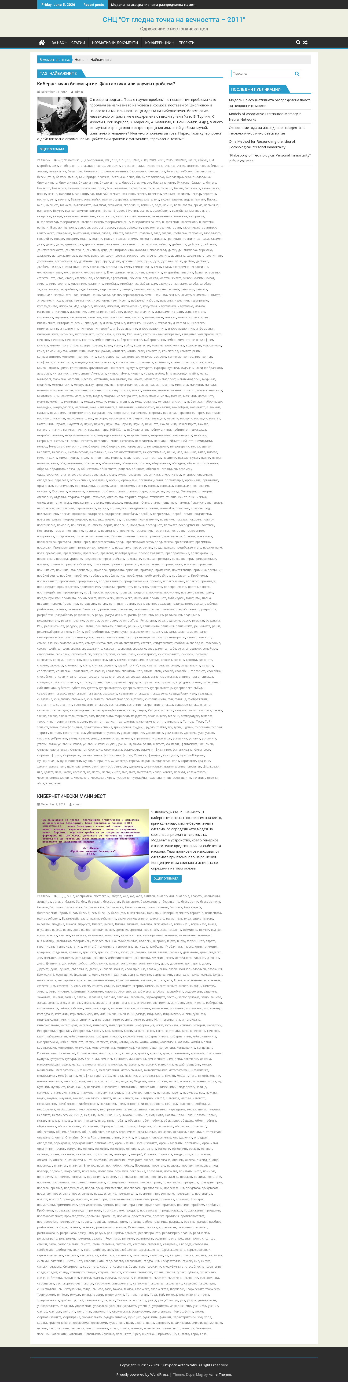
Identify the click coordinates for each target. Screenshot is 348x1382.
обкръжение (161, 463)
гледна (167, 233)
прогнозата (67, 581)
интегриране (191, 1020)
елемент (146, 980)
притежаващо (182, 570)
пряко (209, 592)
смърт (175, 665)
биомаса (176, 907)
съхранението (153, 705)
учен (113, 744)
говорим (72, 239)
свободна (181, 643)
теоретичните (65, 722)
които (118, 345)
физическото (141, 1311)
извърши (91, 1008)
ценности (120, 766)
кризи (64, 368)
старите (115, 1272)
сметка (152, 665)
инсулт (148, 323)
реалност (92, 620)
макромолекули (48, 1064)
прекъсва (106, 553)
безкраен (94, 902)
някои (216, 458)
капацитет (189, 334)
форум (127, 755)
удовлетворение (132, 733)
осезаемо (127, 486)
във (142, 211)
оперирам (204, 474)
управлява (100, 1306)
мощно (113, 402)
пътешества (88, 604)
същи (131, 710)
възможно (88, 216)
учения (213, 1306)
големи (109, 239)
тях (141, 1300)
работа (148, 1222)
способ (168, 671)
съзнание (78, 699)
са (165, 632)
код (75, 345)
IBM (211, 160)
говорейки (44, 239)
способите (197, 671)
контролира (192, 357)
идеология (101, 300)
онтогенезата (212, 1132)
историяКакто (85, 334)
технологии (125, 722)
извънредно (199, 300)
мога (78, 396)
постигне (126, 531)
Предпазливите (64, 547)
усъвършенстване (95, 744)
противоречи (72, 592)
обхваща (73, 469)
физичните (163, 750)
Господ (144, 239)
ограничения (146, 1132)
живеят (160, 986)
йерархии (214, 1025)
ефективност (138, 278)
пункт (190, 598)
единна (138, 267)
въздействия (161, 211)
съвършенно (65, 693)
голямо (132, 239)
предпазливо (86, 547)
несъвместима (78, 452)
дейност (164, 244)
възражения (170, 222)
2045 (169, 160)
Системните (74, 1261)
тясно (133, 1300)
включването (82, 205)
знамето (199, 295)
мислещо (113, 390)
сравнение (214, 1267)
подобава (130, 514)
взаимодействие (48, 918)
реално (78, 620)
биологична (201, 177)
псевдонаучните (48, 598)
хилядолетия (161, 761)
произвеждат (46, 587)
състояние (134, 705)
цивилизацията (175, 766)
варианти (81, 194)
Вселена (175, 930)
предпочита (105, 547)
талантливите (78, 716)
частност (79, 772)
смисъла (55, 1267)
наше (104, 430)
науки (88, 424)
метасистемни (109, 1070)
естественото (46, 278)
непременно (158, 1109)
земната (161, 295)
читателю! (144, 772)
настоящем (117, 418)
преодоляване (164, 1194)
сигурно (176, 1255)
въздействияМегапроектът (190, 211)
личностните (81, 373)
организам (129, 480)
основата (43, 491)
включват (99, 205)
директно (205, 250)
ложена (205, 1059)
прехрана (179, 559)
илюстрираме (120, 317)
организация (174, 480)
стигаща (207, 677)
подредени (161, 514)
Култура (131, 368)
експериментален (49, 272)
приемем (56, 564)
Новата (116, 458)
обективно (171, 1121)
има (140, 317)
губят (124, 952)
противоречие (69, 1222)
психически (106, 598)
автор (101, 166)
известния (182, 300)
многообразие (74, 1081)
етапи (69, 278)
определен (45, 480)
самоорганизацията (79, 637)
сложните (205, 660)
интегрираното (48, 1025)
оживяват (83, 474)
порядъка (137, 525)
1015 (122, 160)
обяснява (153, 469)
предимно (202, 542)
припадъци (84, 570)
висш (40, 205)
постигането (109, 531)
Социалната (80, 671)
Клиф (204, 340)
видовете (43, 924)
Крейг (209, 362)
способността (46, 677)
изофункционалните (138, 312)
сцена (41, 1278)
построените (195, 531)
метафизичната (90, 1076)
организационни (151, 480)
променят (141, 587)
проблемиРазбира (157, 576)
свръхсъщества (149, 1250)
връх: (148, 930)
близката (183, 183)
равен (131, 604)
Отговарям (188, 491)
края (199, 362)
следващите (133, 1261)
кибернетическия (108, 1036)
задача (42, 289)
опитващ (104, 1137)
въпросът (98, 227)
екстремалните (94, 272)
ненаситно (73, 446)
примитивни (46, 1205)
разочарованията (162, 609)
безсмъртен (138, 171)
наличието (197, 407)
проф (88, 592)
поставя (59, 531)
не (123, 430)
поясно (145, 1182)
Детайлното (183, 958)
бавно (69, 902)
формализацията (49, 1317)
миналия (211, 385)
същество (44, 710)
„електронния (93, 160)
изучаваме (77, 1014)
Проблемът (199, 576)
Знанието (213, 295)
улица (152, 1300)
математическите (94, 1064)
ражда (198, 604)
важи (216, 188)
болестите (59, 188)
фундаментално (115, 1317)
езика (167, 267)
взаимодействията (103, 918)
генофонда (124, 947)
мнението (178, 390)
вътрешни (134, 227)
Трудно (149, 727)
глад (157, 233)
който (128, 345)
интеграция (103, 1020)
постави (144, 1177)
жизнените (95, 284)
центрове (135, 766)
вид (156, 199)
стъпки (196, 682)
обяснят (98, 1132)
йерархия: (64, 1031)
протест (158, 1216)
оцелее (148, 1160)
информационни (125, 329)
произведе (208, 581)
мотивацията (73, 402)
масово (86, 379)
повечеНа (167, 508)
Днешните (53, 963)
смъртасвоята (190, 665)
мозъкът (185, 1081)
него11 (160, 1098)
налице (201, 1087)
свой (87, 1250)
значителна (161, 1003)
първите (43, 604)
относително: (97, 1160)
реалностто (109, 620)
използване (160, 1008)
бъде (142, 188)
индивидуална (91, 323)
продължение (87, 581)
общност (138, 469)
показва (181, 519)
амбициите (214, 166)
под (207, 508)
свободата (200, 1244)
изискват (113, 306)
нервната (43, 452)
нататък (214, 418)
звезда (41, 1003)
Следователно (171, 1261)
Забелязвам (148, 284)
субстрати (78, 688)
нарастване (186, 413)
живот (210, 278)
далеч (50, 244)
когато (67, 345)
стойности (145, 1272)
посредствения (189, 525)
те (144, 716)
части (67, 772)
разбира (211, 604)
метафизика (199, 1070)
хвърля (145, 761)
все (39, 211)
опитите (127, 1137)
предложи (44, 547)
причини (214, 570)
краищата (146, 362)
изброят (152, 300)
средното (108, 677)
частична (63, 1328)
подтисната (72, 1171)
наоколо (87, 1093)
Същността (156, 710)
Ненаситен (56, 446)
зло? (63, 1003)
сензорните (45, 654)
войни (167, 205)
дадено (141, 952)
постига (199, 1177)
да (199, 239)
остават (132, 491)
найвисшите (166, 1087)
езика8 (206, 975)
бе (77, 902)
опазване (135, 474)
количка (178, 345)
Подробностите (182, 514)
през (40, 553)
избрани (77, 1008)
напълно (149, 1093)
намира (42, 413)
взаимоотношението (133, 918)
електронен (135, 272)
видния (177, 199)
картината (172, 1031)
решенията (202, 626)
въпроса (70, 227)
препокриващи (201, 553)
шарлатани (157, 778)
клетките (102, 1042)
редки (186, 620)
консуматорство (127, 357)
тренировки (122, 727)
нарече (176, 1093)
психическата (87, 598)
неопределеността (113, 1109)
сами (172, 632)
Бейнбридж (87, 177)
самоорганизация (50, 637)
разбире (61, 1227)
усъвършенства (180, 1306)
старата (103, 1272)
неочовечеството (133, 446)
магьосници (178, 373)
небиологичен (137, 430)
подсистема (202, 514)
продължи (212, 1210)
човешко (108, 1334)
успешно (144, 1306)
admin (77, 92)
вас (92, 194)
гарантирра (209, 227)
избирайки (214, 1003)
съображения (198, 699)
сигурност (100, 654)
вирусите (84, 924)
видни (165, 199)
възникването (162, 216)
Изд (76, 306)
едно (157, 267)
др (75, 261)
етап (60, 278)
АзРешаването (187, 166)
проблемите (180, 576)
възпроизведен (92, 222)
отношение (173, 497)
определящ (62, 1143)
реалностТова (129, 620)
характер (121, 761)
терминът (96, 722)
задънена (210, 991)
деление (158, 958)
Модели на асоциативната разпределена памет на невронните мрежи (172, 4)
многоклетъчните (209, 390)
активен (149, 896)
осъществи (156, 491)
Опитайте (72, 1137)
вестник (42, 199)
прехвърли (133, 559)
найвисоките (147, 1087)
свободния (63, 1250)
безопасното (93, 171)
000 (107, 160)
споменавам (152, 671)
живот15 (209, 986)
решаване (86, 626)
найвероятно (145, 407)
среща (135, 677)
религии (128, 1238)
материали (148, 1064)
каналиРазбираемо (166, 334)
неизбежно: (66, 1104)
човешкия (98, 778)
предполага (132, 1188)
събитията (54, 1278)
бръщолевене (117, 188)
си (89, 654)
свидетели (170, 1244)
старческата (168, 677)
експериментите (127, 980)
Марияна (59, 379)
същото (180, 710)
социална (63, 671)
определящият (82, 1143)
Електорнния (116, 272)
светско (146, 643)
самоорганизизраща (110, 637)
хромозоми (99, 1323)
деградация (148, 244)
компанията (77, 351)
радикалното (182, 604)
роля (196, 1238)
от (167, 491)
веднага (115, 194)
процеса (111, 592)
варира (168, 913)
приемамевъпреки (145, 1199)
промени (108, 587)
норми (211, 1115)
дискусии (43, 256)
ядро (194, 1334)
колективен (168, 1042)
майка (193, 373)
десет (169, 958)
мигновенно (164, 385)
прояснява (171, 592)
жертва (165, 278)
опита (59, 1137)
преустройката (113, 559)
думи (147, 261)
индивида (138, 1014)
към (191, 368)
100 (114, 160)
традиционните (48, 1300)
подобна (145, 514)
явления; (199, 778)
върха (171, 941)
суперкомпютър (161, 688)
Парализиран (200, 503)
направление (101, 413)
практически (173, 536)
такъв (63, 716)
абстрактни (102, 896)
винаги (200, 199)
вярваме (149, 227)
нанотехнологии (78, 413)
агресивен (129, 166)
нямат (111, 1121)
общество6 (198, 1126)
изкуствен (150, 306)
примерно (131, 564)
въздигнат (44, 216)
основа (153, 486)
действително (74, 250)
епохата (159, 980)
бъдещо (166, 188)
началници (168, 424)
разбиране (45, 609)
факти (147, 744)
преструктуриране (69, 559)
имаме (149, 317)
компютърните (190, 351)
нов (98, 458)
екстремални (73, 272)
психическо (124, 598)
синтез (188, 1255)
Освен (114, 486)
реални (66, 620)
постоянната (61, 1182)
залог (150, 289)
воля (177, 205)
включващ (115, 205)
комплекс (118, 351)
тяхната (79, 733)
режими (84, 1238)
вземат (171, 918)
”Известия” (71, 160)
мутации (164, 402)
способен (182, 671)
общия (61, 1132)
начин (56, 430)
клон (113, 1042)
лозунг (148, 373)
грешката (89, 952)
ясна (49, 783)
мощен (89, 402)
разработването (187, 609)
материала (131, 1064)
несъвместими (62, 1115)
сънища (180, 699)
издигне (86, 306)
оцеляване (162, 1160)
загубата (206, 284)
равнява (189, 1222)
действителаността (50, 250)
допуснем (97, 256)
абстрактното (72, 166)
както (147, 334)
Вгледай (102, 194)
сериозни (63, 654)
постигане (92, 531)
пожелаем (89, 1171)
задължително (110, 289)
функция (166, 1317)
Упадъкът (66, 1306)
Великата (154, 194)
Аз (167, 166)
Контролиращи (147, 1048)
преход (42, 1199)
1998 (135, 160)
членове (102, 1328)
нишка (73, 458)
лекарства (44, 373)
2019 (152, 160)
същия (141, 710)
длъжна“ (199, 958)
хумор (113, 1323)
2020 (161, 160)
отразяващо (113, 503)
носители (169, 458)
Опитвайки (88, 1137)
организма (193, 480)
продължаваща (171, 1210)
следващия (136, 660)
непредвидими (157, 446)
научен (99, 424)
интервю (87, 329)
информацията (48, 334)
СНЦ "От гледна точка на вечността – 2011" (174, 19)
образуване (90, 1126)
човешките (59, 1334)
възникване (187, 935)
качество (57, 340)
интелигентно (70, 329)
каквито (139, 1031)
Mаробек (43, 166)
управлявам (142, 738)
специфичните (132, 671)
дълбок (189, 261)
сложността (73, 665)
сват (109, 643)
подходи (81, 519)
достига (163, 256)
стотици (85, 682)
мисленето (97, 390)
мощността (143, 402)
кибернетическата (82, 1036)
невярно (147, 1098)
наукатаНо (74, 424)
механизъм (133, 1076)
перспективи (65, 508)
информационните (152, 329)
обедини (134, 1121)
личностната (156, 1059)
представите (61, 1194)
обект (146, 1121)
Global (202, 160)
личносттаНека (118, 373)
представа (193, 1188)
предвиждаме (73, 1188)
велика (141, 194)
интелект (197, 323)
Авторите (113, 166)
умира (191, 1300)
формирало (71, 755)
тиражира (174, 722)
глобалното (212, 233)
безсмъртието (204, 171)
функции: (154, 755)
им (134, 317)
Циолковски (211, 766)
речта (172, 1238)
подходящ (96, 519)
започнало (44, 295)
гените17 (90, 947)
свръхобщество (126, 1250)
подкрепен (95, 514)
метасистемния (131, 1070)
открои (143, 497)
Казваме (97, 1031)
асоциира (44, 902)
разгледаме (108, 609)
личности (120, 1059)
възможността (126, 216)
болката (74, 188)
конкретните (87, 357)
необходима (46, 1109)
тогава (143, 1295)
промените (124, 587)
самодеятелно (197, 632)
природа (100, 570)
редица (71, 1238)
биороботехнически (136, 183)
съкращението (155, 699)
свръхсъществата (173, 1250)
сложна (179, 660)
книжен (55, 345)
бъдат (133, 188)
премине (145, 1194)
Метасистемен (66, 1070)
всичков (82, 211)
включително (163, 924)
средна (52, 1272)
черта (80, 1328)
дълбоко (202, 261)
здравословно (133, 295)
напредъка (117, 1093)
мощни (101, 402)
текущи (75, 1295)
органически (64, 486)
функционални (70, 761)
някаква (53, 1121)
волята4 (97, 930)
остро (143, 491)
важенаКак (137, 913)
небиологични (160, 430)
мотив (212, 1081)
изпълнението (195, 312)
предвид (56, 1188)
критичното (78, 368)
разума (100, 1233)
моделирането (127, 396)
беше (130, 177)
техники (110, 722)
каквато (117, 1031)
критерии (198, 1053)
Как (129, 334)
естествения (212, 980)
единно (145, 975)
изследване (78, 317)
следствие (152, 660)
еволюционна (113, 969)
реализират (170, 1233)
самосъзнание (47, 643)
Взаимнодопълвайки (85, 199)
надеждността (63, 407)
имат (159, 317)
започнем (137, 997)
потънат (131, 536)
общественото (163, 1126)
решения (167, 626)
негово (113, 441)
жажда (153, 278)
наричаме (213, 413)
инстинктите (84, 1020)
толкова (171, 1295)
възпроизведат (47, 222)
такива (41, 716)
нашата (93, 430)
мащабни (193, 1064)
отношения (45, 503)
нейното (187, 441)
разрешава (68, 1233)
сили (131, 654)
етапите (80, 278)
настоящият (135, 418)
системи (59, 660)
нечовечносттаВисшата (124, 452)
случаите (110, 665)
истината (171, 1025)
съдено (98, 1278)
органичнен (46, 1149)
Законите (44, 997)
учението (199, 1306)
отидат (178, 1154)
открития (98, 497)
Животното (95, 991)
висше (108, 924)
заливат (139, 289)
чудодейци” (140, 778)
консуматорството (153, 357)
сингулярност (146, 654)
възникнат (63, 941)
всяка (41, 935)
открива (73, 497)
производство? (67, 587)
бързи (178, 188)
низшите (51, 458)
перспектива (46, 508)
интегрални (181, 323)
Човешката (81, 778)
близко (211, 183)
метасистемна (87, 1070)
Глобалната (173, 947)
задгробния (68, 289)
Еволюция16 (45, 975)
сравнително (67, 677)
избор (64, 1008)
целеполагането (78, 766)
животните (78, 284)
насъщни (200, 418)
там (91, 716)
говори (59, 239)
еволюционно (157, 969)
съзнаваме (44, 699)
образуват (107, 1126)
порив (108, 525)
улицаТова (165, 1300)
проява (112, 1222)
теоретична (45, 722)
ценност (106, 766)
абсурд (116, 896)
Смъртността (72, 1267)
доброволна (98, 963)
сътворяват (141, 1283)
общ (120, 1126)
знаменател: (85, 1003)
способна (214, 671)
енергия (187, 272)
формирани (112, 755)
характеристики (184, 1317)
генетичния (81, 233)
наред (200, 413)
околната (194, 1132)
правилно (155, 536)
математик (101, 379)
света (96, 1244)
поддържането (47, 514)
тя (51, 733)
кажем (120, 334)
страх (108, 682)
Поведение (142, 1165)
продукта (132, 1210)
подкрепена (113, 514)
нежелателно (46, 1104)
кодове (97, 345)
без (79, 171)
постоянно (79, 1182)
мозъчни (189, 396)
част (52, 1328)
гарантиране (46, 947)
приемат (182, 1199)
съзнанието (95, 699)
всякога (52, 935)
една (148, 267)
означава (98, 474)
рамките (130, 1233)
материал (115, 1064)
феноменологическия (52, 750)
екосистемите (46, 980)
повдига (121, 508)
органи (114, 480)
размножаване (47, 1233)
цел (62, 766)
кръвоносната (99, 368)
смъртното (90, 1267)
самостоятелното (199, 637)
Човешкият (92, 1334)
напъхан (163, 1093)
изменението (97, 312)
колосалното (212, 345)
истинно (186, 1025)
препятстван (45, 559)
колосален (193, 345)
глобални (195, 233)
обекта (157, 1121)
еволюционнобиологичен (187, 969)
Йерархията (81, 1031)
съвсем (86, 1278)
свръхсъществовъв (50, 1255)
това (191, 722)
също (169, 710)
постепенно (74, 531)
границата (157, 239)
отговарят (105, 1154)
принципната (65, 570)
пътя (112, 604)
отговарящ (121, 1154)
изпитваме (162, 312)
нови (126, 458)
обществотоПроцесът (115, 469)
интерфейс (103, 329)
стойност (57, 682)
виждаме (58, 924)
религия (161, 1238)
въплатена (206, 222)
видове (189, 199)
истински (66, 334)
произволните (90, 587)
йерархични (46, 1031)
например (138, 413)
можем (154, 396)
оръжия (102, 486)
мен (112, 385)
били (59, 907)
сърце (103, 705)
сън (170, 699)
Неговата (86, 441)
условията (209, 738)
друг (98, 261)
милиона (181, 385)
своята (75, 649)
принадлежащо (90, 1205)
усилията (130, 1306)
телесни (173, 716)
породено (121, 525)
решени (120, 626)
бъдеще (153, 188)
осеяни (141, 486)
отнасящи (44, 1160)
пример (116, 564)
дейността (179, 244)
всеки (47, 211)
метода (118, 1076)
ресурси (71, 626)
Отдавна (150, 1154)
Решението (151, 626)
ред (61, 1238)
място (176, 402)
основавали (183, 486)
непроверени (179, 446)
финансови (202, 750)
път (75, 604)
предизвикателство (139, 542)
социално (113, 671)
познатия (121, 1171)
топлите (42, 727)
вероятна (209, 194)
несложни (59, 452)
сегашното (193, 649)
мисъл (136, 390)
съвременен (46, 693)
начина (68, 430)
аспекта (58, 902)
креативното (180, 1053)
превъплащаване (70, 542)
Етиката (97, 986)
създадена (160, 693)
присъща (132, 570)
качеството (72, 340)
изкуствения (167, 306)
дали (59, 244)
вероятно (196, 913)
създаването (128, 693)
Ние (40, 458)
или (106, 317)
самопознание (68, 1244)
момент (42, 402)
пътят (121, 604)
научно (138, 424)
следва (121, 660)
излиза (200, 306)
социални (97, 671)
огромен (185, 469)
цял (39, 772)
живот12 (195, 986)
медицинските (62, 385)
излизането (45, 312)
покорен (195, 519)
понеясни (78, 525)
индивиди (154, 1014)
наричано (44, 418)
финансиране (182, 750)
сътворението (121, 1283)
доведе (114, 963)
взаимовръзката (141, 199)
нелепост (185, 1104)
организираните (171, 1143)
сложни (191, 660)
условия (194, 738)
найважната (106, 407)
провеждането (47, 581)
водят (67, 930)
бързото (191, 188)
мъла (70, 1087)
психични (141, 598)
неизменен (108, 1104)
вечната (63, 199)
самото (86, 1244)
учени (122, 744)
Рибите (78, 632)
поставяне (171, 1177)
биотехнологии (164, 183)
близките (197, 183)
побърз (128, 1165)
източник (61, 1014)
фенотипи (84, 1311)
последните (154, 525)
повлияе (197, 508)
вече (53, 199)
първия (56, 604)
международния (96, 385)
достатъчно (148, 256)
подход (68, 519)
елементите (154, 272)
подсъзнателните (49, 519)
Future (192, 160)
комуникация (46, 1048)
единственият (162, 975)
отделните (165, 1154)
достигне (176, 963)
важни (41, 194)
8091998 (180, 160)
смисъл (163, 665)
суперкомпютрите (135, 688)
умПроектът (59, 738)
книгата (42, 345)
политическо (46, 525)
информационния (181, 329)
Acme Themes (220, 1374)
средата (93, 677)
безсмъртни (189, 902)
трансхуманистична (98, 727)
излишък (61, 312)
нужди (41, 1121)
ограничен (169, 469)
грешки (103, 952)
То (185, 722)
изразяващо (213, 1008)
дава (205, 239)
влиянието (198, 924)
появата (133, 1182)
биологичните (135, 907)
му (154, 402)
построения (45, 536)
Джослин (141, 250)
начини (81, 430)
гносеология (193, 947)
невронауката (161, 435)
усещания (180, 738)
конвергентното (48, 357)
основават (117, 1149)
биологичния (88, 183)
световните (123, 1244)
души (178, 261)
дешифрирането (121, 250)
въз (148, 211)
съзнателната (209, 1278)
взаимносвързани (115, 199)
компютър (153, 351)
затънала (72, 295)
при (190, 559)
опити (116, 1137)
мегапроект (167, 379)
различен (125, 609)
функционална (47, 761)
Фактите (158, 744)
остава (120, 491)
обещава (187, 1121)
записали (187, 289)
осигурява (74, 1149)
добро (83, 963)
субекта (192, 1272)
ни (186, 452)
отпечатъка (63, 503)
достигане (178, 256)
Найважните (125, 407)
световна (108, 1244)
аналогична (57, 171)
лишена (136, 373)
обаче (121, 1121)
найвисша (163, 407)
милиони (196, 385)
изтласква (94, 317)
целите (139, 1323)
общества (144, 1126)
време (198, 205)
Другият (42, 969)
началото (44, 430)
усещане (116, 1306)
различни (141, 609)
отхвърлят (135, 1160)
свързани (124, 649)
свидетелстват (162, 643)
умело (209, 733)
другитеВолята (132, 261)
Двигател (50, 958)
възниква (144, 216)
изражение (45, 317)
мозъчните (205, 396)
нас (90, 418)
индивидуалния (114, 323)
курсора (160, 368)
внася (212, 924)
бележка (104, 177)
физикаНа (95, 750)
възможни (71, 216)
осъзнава (67, 1154)
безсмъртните (210, 902)
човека (167, 772)
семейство (210, 649)
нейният (173, 441)
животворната (59, 284)
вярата (210, 941)
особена (108, 491)
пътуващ (135, 1222)
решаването (104, 626)
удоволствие (154, 733)
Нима (63, 458)
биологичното (110, 183)
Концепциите (186, 1048)
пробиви (66, 576)
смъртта (207, 665)
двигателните (94, 244)
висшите (52, 205)
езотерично (181, 267)
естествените (193, 980)
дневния (213, 958)
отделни (60, 497)
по (112, 508)
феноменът (78, 750)
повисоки (182, 508)
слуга (86, 665)
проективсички (173, 581)
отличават (157, 497)
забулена (144, 991)
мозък (165, 396)
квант (41, 1036)
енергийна (171, 272)
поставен (207, 525)
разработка (45, 615)
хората (42, 1323)
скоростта (100, 660)
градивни (44, 952)
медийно (43, 385)
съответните (45, 705)
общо (86, 1132)
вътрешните (195, 941)
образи (42, 469)
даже (40, 244)
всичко (70, 211)
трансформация (71, 727)
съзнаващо (62, 699)
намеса (74, 1093)
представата (210, 1188)
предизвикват (184, 542)
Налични (213, 407)
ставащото (77, 1272)
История (199, 1025)
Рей (39, 626)
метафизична (67, 1076)
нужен (194, 458)
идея (114, 300)
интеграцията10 (145, 1020)
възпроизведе (70, 222)
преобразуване (126, 553)
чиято (90, 1328)
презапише (54, 553)
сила (112, 654)
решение (134, 626)
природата (116, 570)
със (111, 705)
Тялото (68, 733)
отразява (97, 503)
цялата (48, 772)
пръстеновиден (192, 592)
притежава (162, 570)
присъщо (147, 570)
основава (166, 486)
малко (204, 373)
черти (96, 772)
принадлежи (173, 564)
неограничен (88, 1109)
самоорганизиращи (171, 637)
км (211, 340)
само (181, 632)
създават (145, 693)
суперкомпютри (110, 688)
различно (200, 1227)
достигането (196, 256)
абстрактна (84, 896)
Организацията (146, 1143)
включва (66, 205)
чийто (116, 772)
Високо (212, 199)
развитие (74, 609)
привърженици (205, 559)
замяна (161, 289)
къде (184, 368)
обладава (178, 463)
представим (123, 547)
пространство (141, 1216)
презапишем (72, 553)
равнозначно (146, 604)
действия (92, 250)
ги (135, 947)
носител (155, 458)
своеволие (212, 643)
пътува (102, 604)
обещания (129, 463)
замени (57, 997)
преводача (204, 536)
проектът (192, 581)
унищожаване (79, 738)
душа (54, 969)
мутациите (58, 1087)
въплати (42, 227)
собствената (45, 671)
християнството (60, 1323)
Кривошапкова (47, 368)
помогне (63, 525)
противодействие (49, 592)
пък (197, 598)
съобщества (45, 1283)
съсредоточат (72, 1283)
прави (157, 1182)
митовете (149, 390)
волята (187, 205)
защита (85, 295)
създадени (175, 1278)
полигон (209, 519)
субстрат (64, 688)
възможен (79, 935)
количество (142, 345)
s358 (55, 166)
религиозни (144, 1238)
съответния (64, 705)
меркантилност (128, 385)
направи (101, 1093)
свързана (71, 1255)
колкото (183, 1042)
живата (176, 278)
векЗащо (128, 194)
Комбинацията (56, 351)
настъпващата (155, 418)
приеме (42, 564)
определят (44, 1143)
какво (137, 334)
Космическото (87, 1053)
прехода (149, 559)
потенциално (116, 1182)
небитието (180, 430)
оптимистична (80, 480)
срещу (63, 1272)
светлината (131, 643)
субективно (208, 1272)
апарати (196, 896)
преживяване (212, 547)
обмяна (211, 1121)
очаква (190, 1160)
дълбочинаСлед (48, 267)
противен (172, 1216)
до (53, 256)
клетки (90, 1042)
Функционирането (96, 761)
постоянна (161, 531)
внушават (43, 930)
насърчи (186, 418)
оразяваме (99, 480)
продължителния (136, 581)
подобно (56, 1171)
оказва (111, 474)
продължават (149, 1210)
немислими (203, 441)
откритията (115, 497)
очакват (156, 503)
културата (145, 368)
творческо (212, 1289)
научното (151, 424)
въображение (127, 941)
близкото (43, 188)
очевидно (203, 1160)
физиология (101, 1311)
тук (170, 727)
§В (69, 896)
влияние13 (181, 924)
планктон (60, 1165)
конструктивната (103, 1048)
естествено (212, 272)
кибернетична (133, 1036)
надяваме (81, 407)
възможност (105, 216)
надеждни (44, 407)
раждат (202, 1222)
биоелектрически (178, 177)
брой (101, 188)
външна (110, 941)
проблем (80, 576)
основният (179, 1149)
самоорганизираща (140, 637)
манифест (44, 379)
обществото (89, 469)
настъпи (172, 418)
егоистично (114, 267)
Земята (186, 295)
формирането (92, 755)
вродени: (136, 930)
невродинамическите (80, 435)
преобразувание (177, 553)
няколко (43, 463)
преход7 (55, 1199)
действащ (194, 244)
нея (179, 452)
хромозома (81, 1323)
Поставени (44, 531)
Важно (52, 194)
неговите (100, 441)
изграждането (47, 306)
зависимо (165, 284)
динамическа (187, 250)
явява (185, 1334)
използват (177, 1008)
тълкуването (93, 1300)
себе (172, 649)
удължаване (173, 733)
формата (43, 755)
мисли (125, 390)
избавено (138, 300)
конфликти (44, 362)
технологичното (147, 722)
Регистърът (148, 620)
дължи (93, 969)
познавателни (148, 519)
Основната (59, 491)
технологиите (114, 1295)
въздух (57, 216)
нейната (160, 441)
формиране (71, 1317)
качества (43, 340)
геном (95, 233)
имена (112, 1014)
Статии (46, 160)
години (97, 239)
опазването (45, 1137)
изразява (61, 317)
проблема (96, 576)
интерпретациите (121, 1025)
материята (165, 1064)
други (116, 261)
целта (150, 1323)
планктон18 (77, 1165)
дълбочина (79, 969)
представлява (142, 547)
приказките (101, 564)
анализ (42, 171)
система (201, 654)
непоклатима (137, 1109)
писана (103, 508)
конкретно (65, 1048)
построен (177, 531)
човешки (43, 1334)
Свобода (185, 1244)
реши (216, 626)
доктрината (129, 963)
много (191, 390)
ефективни (101, 278)
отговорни (44, 497)
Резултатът (113, 1238)
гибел (106, 233)
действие (209, 244)
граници (75, 952)
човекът (179, 772)
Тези (163, 716)
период (217, 503)
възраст (97, 941)
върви (111, 227)
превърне (207, 1182)
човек (157, 772)
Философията (183, 1311)
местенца (147, 385)
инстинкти (134, 323)
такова (52, 716)
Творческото (46, 1295)
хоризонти (188, 761)
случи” (133, 665)
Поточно (117, 536)
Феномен (206, 744)
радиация (165, 604)
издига (104, 1008)
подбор (42, 1171)
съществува (60, 710)
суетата (92, 688)
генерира (64, 947)
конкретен (69, 357)
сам (213, 1238)
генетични (63, 233)
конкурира (82, 1048)
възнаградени (153, 935)
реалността (201, 1233)
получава (170, 1171)
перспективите (86, 508)
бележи (42, 907)
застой (59, 295)
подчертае (112, 519)
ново (135, 458)
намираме (57, 413)
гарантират (191, 227)
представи (44, 1194)
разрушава (85, 1233)
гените (77, 947)
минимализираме (50, 390)
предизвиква (164, 542)
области (193, 463)
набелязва (194, 402)
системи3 (57, 1261)
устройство (160, 1306)
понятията (78, 1177)
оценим (177, 1160)
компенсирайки (99, 351)
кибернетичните (204, 1036)
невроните (44, 441)
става (145, 677)
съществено (202, 705)
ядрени (212, 778)
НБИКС (115, 430)
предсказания (174, 1188)
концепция (204, 1048)
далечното (190, 952)
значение (44, 300)
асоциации (212, 896)
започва (109, 997)
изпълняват (194, 1008)
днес (40, 963)
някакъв (66, 1121)
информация (205, 329)
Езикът (217, 975)
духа (156, 261)
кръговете (117, 368)
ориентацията (85, 486)
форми (56, 755)
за (136, 284)
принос (108, 1205)
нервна (214, 1109)
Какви (128, 1031)
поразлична (95, 1177)
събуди (199, 688)
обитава (144, 463)
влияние (147, 205)
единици (120, 975)
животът (110, 991)
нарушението (76, 418)
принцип (190, 564)
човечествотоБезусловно (54, 778)
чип (124, 772)
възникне (180, 216)
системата (44, 660)
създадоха (205, 693)
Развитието (90, 609)
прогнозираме (113, 1210)
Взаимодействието (75, 918)
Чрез (110, 778)
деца (104, 250)
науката (60, 424)
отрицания (131, 503)
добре (72, 963)
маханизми (118, 379)
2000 (144, 160)
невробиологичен (50, 435)
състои (120, 705)
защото (216, 997)
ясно (57, 783)
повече (153, 508)
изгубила (65, 306)
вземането (157, 918)
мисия (69, 390)
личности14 (137, 1059)
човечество (152, 1328)
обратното (57, 469)
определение (161, 1137)
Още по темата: (52, 149)
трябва (161, 727)
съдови (82, 693)
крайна (143, 1053)
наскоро (101, 418)
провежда (62, 1210)
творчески (122, 716)
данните (71, 244)
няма (54, 463)
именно (170, 317)
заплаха (201, 289)
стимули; (43, 682)
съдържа (94, 693)
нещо (171, 452)
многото (93, 1081)
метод (107, 1076)
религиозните (54, 626)
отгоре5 (136, 1154)
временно (211, 205)
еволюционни (135, 969)
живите (199, 278)
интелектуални (47, 329)
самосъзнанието (71, 643)
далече (163, 952)
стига (196, 677)
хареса (134, 761)
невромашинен (138, 435)
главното (131, 233)
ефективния (119, 278)
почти (143, 536)
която (134, 362)
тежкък (153, 716)
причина (200, 570)
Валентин (66, 194)
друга (106, 261)
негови (186, 1098)
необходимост (67, 1109)
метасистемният (155, 1070)
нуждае (183, 458)
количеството (161, 345)
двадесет (215, 952)
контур (207, 357)
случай (123, 665)
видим (197, 918)
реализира (191, 615)
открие (86, 497)
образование (46, 1126)
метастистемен (179, 1070)
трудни (138, 727)
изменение (78, 312)
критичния (214, 1053)
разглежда (153, 1227)
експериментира (70, 980)
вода (158, 205)
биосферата (192, 907)
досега (120, 256)
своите (42, 649)
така (208, 710)
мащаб (180, 1064)
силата (122, 654)
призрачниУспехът (78, 564)
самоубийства (95, 643)
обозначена (209, 463)
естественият (46, 986)
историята (103, 334)
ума (200, 733)
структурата (151, 682)
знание (114, 1003)
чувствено (123, 778)
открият (130, 497)
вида (187, 918)
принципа (205, 564)
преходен (163, 559)
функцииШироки (192, 755)
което (108, 345)
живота (42, 284)
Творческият (195, 1289)
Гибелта (117, 233)
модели (109, 396)
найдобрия (180, 407)
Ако (202, 166)
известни (166, 300)
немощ (42, 446)
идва (59, 300)
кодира (85, 345)
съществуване (80, 710)
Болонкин (88, 188)
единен (106, 975)
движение (113, 244)
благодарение (47, 913)
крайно (176, 362)
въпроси (84, 227)
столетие (72, 682)
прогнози (94, 1210)
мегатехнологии (188, 379)
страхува (120, 682)
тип (163, 722)
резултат (198, 620)
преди (120, 542)
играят (179, 1003)
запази (82, 997)
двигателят (65, 958)
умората (43, 738)
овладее (111, 1132)
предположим (152, 1188)
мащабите (135, 379)
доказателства (67, 256)
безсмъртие (156, 171)
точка (54, 727)
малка (66, 1064)
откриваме (202, 1154)
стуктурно (183, 682)
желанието (124, 986)
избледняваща (47, 1008)
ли (54, 373)
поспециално (127, 1177)
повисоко (173, 1165)
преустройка (93, 559)
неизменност (127, 1104)
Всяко (107, 211)
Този (199, 722)
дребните (86, 261)
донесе (84, 256)
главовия (145, 233)
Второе (119, 211)
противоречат (47, 1222)
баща (72, 171)
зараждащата (155, 997)
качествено (197, 1031)
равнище (175, 1222)
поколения (154, 1171)
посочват (170, 525)
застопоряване (188, 997)
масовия (74, 379)
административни (151, 166)
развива (60, 609)
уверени (113, 733)
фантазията (189, 744)
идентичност (83, 300)
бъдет (92, 913)
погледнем (203, 1165)
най (93, 407)
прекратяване (127, 1194)
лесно (89, 1059)
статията (184, 677)
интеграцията (122, 1020)
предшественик (105, 1194)
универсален (207, 1300)
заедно (127, 289)
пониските (44, 1177)
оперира (189, 474)
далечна (175, 952)
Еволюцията (82, 975)
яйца (40, 783)
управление (124, 738)
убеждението (96, 733)
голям (120, 239)
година (85, 239)
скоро (87, 660)
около (122, 474)
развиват (88, 1227)
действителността (120, 958)
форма (200, 1311)
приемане (167, 1199)
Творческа (142, 1289)
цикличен (194, 766)
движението (130, 244)
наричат (59, 418)
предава (43, 1188)
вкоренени (131, 205)
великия (183, 194)
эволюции (180, 778)
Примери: (197, 1199)
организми (210, 480)
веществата (213, 913)
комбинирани (201, 1042)
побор (116, 1165)
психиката (69, 598)
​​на (83, 1087)
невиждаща (198, 430)
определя (61, 480)
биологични (68, 183)
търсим (217, 727)
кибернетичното (178, 340)
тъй (80, 1300)
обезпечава (92, 463)
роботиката (100, 632)
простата (156, 587)
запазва (174, 289)
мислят (170, 1076)
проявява (155, 592)
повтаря (188, 1165)
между (78, 385)
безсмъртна (45, 177)
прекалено (91, 553)
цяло (218, 1323)
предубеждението (188, 547)
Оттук (145, 503)
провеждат (78, 1210)
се (166, 649)
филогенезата (162, 1311)
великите (169, 194)
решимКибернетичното (54, 632)
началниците (187, 424)
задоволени (193, 991)
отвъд (175, 491)
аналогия (182, 896)
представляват (164, 547)
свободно (197, 643)
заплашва (95, 997)
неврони (200, 435)
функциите (170, 755)
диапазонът (158, 250)
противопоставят (192, 1216)
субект (181, 1272)
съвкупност (71, 1278)
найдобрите (185, 1087)
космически (67, 1053)
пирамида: (44, 1165)
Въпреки (56, 227)
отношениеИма (195, 497)
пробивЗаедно (47, 576)
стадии (91, 1272)
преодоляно (184, 1194)
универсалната (47, 1306)
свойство (98, 1250)
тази (201, 710)
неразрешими (201, 446)
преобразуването (151, 553)
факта (137, 744)
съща (169, 705)
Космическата (47, 1053)
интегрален (163, 323)
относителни (77, 1160)
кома (40, 351)
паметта (183, 503)
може (143, 396)
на (183, 402)
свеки (118, 643)
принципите (45, 570)
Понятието (94, 525)
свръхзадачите (92, 649)
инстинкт (67, 1020)
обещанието (111, 463)
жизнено (124, 991)
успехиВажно (46, 744)
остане (54, 1154)
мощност (126, 402)
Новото (199, 1115)
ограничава (127, 1132)
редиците (173, 620)
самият (42, 1244)
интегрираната (169, 1020)
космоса (122, 362)
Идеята (124, 300)
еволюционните (76, 267)
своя (65, 649)
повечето (158, 1165)
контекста (175, 357)
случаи (97, 665)
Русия (115, 632)
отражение (81, 503)
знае (71, 1003)
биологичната (47, 183)
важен (206, 188)
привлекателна (119, 1199)
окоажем (179, 1132)
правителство (172, 1182)
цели (95, 766)
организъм (45, 486)
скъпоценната (94, 1261)
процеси (125, 592)
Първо (67, 604)
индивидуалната (193, 1014)
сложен (166, 660)
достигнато (45, 261)
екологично (199, 267)
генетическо (46, 233)
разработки (63, 615)
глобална (180, 233)
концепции (167, 1048)
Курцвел (173, 368)
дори (110, 256)
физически (131, 750)
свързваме (155, 649)
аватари (89, 166)
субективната (46, 688)
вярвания (163, 227)
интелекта (100, 1025)
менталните (45, 1070)
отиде (189, 1154)
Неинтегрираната (150, 1104)
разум (99, 615)
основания (201, 486)
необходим (91, 446)
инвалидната (46, 323)
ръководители (140, 632)
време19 (122, 930)
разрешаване (83, 615)
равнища (160, 1222)
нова (106, 458)
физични (147, 750)
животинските (59, 991)
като (219, 334)
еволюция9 (64, 975)
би (138, 177)
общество (182, 1126)
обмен (200, 1121)
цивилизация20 (202, 1323)
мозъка (176, 396)
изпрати (177, 312)
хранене (204, 761)
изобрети (115, 312)
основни (164, 1149)
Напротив (154, 413)
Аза (173, 166)
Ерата (199, 272)
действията (142, 958)
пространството (175, 587)
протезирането (199, 587)
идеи (68, 300)
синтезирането (168, 654)
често (106, 772)
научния (65, 1098)
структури (167, 682)
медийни (208, 379)
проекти (155, 581)
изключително (131, 306)
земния (174, 295)
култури (70, 1059)
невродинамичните (111, 435)
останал (206, 1149)
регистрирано (47, 1238)
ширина (148, 1334)
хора (175, 761)
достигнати (214, 256)
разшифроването (140, 615)
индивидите (171, 1014)
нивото (212, 452)
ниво (201, 452)
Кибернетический (129, 340)
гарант (176, 227)
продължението (110, 581)
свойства (54, 649)
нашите (128, 1098)
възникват (205, 935)
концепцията (84, 362)
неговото (126, 441)
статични (129, 1272)
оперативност (171, 474)
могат (87, 396)
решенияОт (184, 626)
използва (143, 1008)
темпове (206, 716)
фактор (42, 1311)
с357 (159, 632)
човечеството (196, 772)
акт (132, 896)
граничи (189, 239)
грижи (114, 952)
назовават (110, 1087)
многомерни (46, 396)
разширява (115, 1233)
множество (65, 396)
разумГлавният (115, 615)
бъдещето (118, 913)
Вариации (154, 913)
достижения (63, 261)
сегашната (123, 1255)
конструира (106, 357)
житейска (111, 284)
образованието (69, 1126)
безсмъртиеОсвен (180, 171)
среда (82, 677)
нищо (84, 458)
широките (163, 1334)
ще (169, 778)
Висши (120, 924)
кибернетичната (157, 1036)
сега (181, 649)
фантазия (172, 744)
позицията (129, 519)
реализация (173, 615)
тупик (177, 727)
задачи (54, 289)
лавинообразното (209, 368)
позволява (105, 1171)
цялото (42, 1328)
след (112, 660)
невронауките (182, 435)
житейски (126, 284)
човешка (188, 1328)
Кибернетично (154, 340)
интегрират (69, 1025)
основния (93, 491)
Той (207, 722)
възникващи (46, 941)
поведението (137, 508)
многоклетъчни (209, 1076)
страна (98, 682)
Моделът (140, 1081)
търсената (202, 727)
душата (64, 969)
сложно (42, 665)
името (182, 317)
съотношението (85, 705)
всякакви (95, 211)
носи (144, 458)
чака (58, 772)
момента (56, 402)
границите (174, 239)
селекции (156, 1255)
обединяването (71, 463)
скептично (73, 660)
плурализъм (95, 1165)
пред (87, 542)
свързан (110, 649)
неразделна (177, 1109)
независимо (143, 441)
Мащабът (151, 379)
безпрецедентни (116, 171)
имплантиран (198, 317)
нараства (169, 413)
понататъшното (190, 1171)
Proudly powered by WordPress (142, 1374)
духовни (167, 261)
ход (200, 1317)
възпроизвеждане (117, 222)
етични (109, 986)
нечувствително (154, 452)
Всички (58, 211)
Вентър (196, 194)
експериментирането (99, 980)
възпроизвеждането (146, 222)
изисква (99, 306)
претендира (203, 1194)
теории (82, 722)
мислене (81, 390)
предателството (103, 542)
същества (157, 1283)
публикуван (176, 598)
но (92, 458)
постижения (143, 531)
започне (123, 997)
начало (203, 424)
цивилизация (153, 766)
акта (139, 896)
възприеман (81, 941)
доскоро (133, 256)
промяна (123, 1216)
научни (126, 424)
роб (88, 632)
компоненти (135, 351)
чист (132, 772)
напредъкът (121, 413)
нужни (205, 458)
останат (42, 1154)
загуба (193, 284)
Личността (99, 373)
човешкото (124, 1334)
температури (190, 716)
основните (76, 491)
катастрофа (206, 334)
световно (139, 1244)
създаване (110, 693)
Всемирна (190, 930)
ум (176, 1300)
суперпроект (183, 688)
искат (159, 1025)
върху (121, 227)
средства (123, 677)
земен (149, 295)
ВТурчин (132, 211)
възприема (196, 216)
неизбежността (87, 1104)
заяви (106, 295)
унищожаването (102, 738)
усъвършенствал (69, 744)
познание (167, 519)
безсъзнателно (66, 177)
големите (210, 947)
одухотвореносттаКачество (56, 474)
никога (127, 1115)
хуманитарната (48, 766)
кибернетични (180, 1036)
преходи (82, 1199)
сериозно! (78, 654)
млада (181, 1076)
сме (142, 665)
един (127, 267)
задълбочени (88, 289)
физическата (113, 750)
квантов (87, 340)
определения (182, 1137)
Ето (90, 278)
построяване (65, 536)
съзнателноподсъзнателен (124, 699)
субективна (211, 682)
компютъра (170, 351)
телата (86, 1295)
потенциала (96, 1182)
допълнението (149, 963)
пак (173, 503)
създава (110, 1278)
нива (193, 452)
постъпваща (84, 536)
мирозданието (153, 1076)
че (88, 772)
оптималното (104, 1143)
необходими (110, 446)
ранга (159, 615)
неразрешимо (197, 1109)
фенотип (69, 1311)
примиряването (151, 564)
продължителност (49, 1216)
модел (97, 396)
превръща (190, 1182)
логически (191, 1059)
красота (188, 362)
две (80, 244)
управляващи (161, 738)
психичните (158, 598)
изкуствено (185, 306)
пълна (206, 598)
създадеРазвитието (182, 693)
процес (98, 592)
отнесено (59, 1160)
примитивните (67, 1205)
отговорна (205, 491)
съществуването (70, 1289)
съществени (183, 705)
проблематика (115, 576)
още (166, 503)
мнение (163, 390)
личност (64, 373)
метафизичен (46, 1076)
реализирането (48, 620)
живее (187, 278)
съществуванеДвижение (108, 710)
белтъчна (118, 177)
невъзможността (66, 441)
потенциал (102, 536)
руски (124, 632)
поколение (137, 1171)
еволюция (97, 267)
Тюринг (42, 733)
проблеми (134, 576)
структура (134, 682)
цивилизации (180, 1323)
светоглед (154, 1244)
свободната (45, 1250)
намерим (60, 1093)
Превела (189, 536)
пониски (209, 1171)
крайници (162, 362)
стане (154, 677)
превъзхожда (46, 542)
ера (169, 980)
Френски (140, 755)
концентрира (63, 362)
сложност (56, 665)
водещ (56, 930)
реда (161, 620)
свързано (139, 649)
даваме (216, 239)
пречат (95, 1199)
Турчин (188, 727)
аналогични (165, 896)
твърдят (136, 716)
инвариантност (68, 323)
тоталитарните (189, 1295)
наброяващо (213, 402)
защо (96, 295)
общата (130, 1126)
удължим (190, 733)
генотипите (106, 947)
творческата (104, 716)
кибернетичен (105, 340)
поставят (186, 1177)
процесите (140, 592)
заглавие (180, 284)
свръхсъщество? (198, 1250)
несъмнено (98, 452)
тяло (58, 733)
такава (217, 710)
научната (112, 424)
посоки (111, 1177)
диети (172, 250)
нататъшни (45, 424)
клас (195, 340)
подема (65, 514)
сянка (192, 710)
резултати (213, 620)
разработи (208, 609)
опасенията (151, 474)
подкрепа (79, 514)
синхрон (187, 654)
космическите (104, 362)
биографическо (153, 177)
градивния (59, 952)
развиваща (104, 1227)
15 (129, 160)
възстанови (189, 222)
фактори (55, 1311)
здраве (116, 295)
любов (159, 373)
